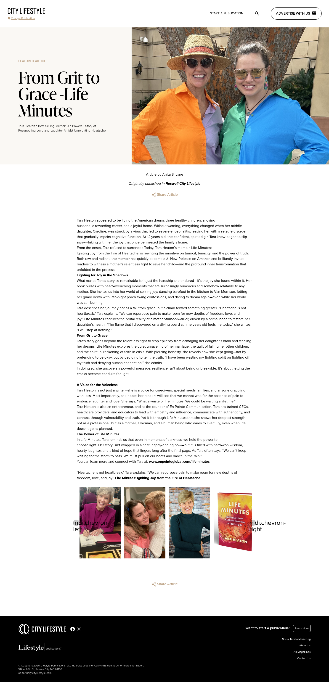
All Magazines (302, 651)
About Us (305, 645)
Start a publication (226, 13)
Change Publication (21, 18)
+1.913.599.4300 (109, 665)
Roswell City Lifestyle (183, 183)
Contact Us (304, 658)
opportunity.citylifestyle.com (34, 672)
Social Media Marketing (296, 639)
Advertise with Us (296, 13)
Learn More (302, 628)
